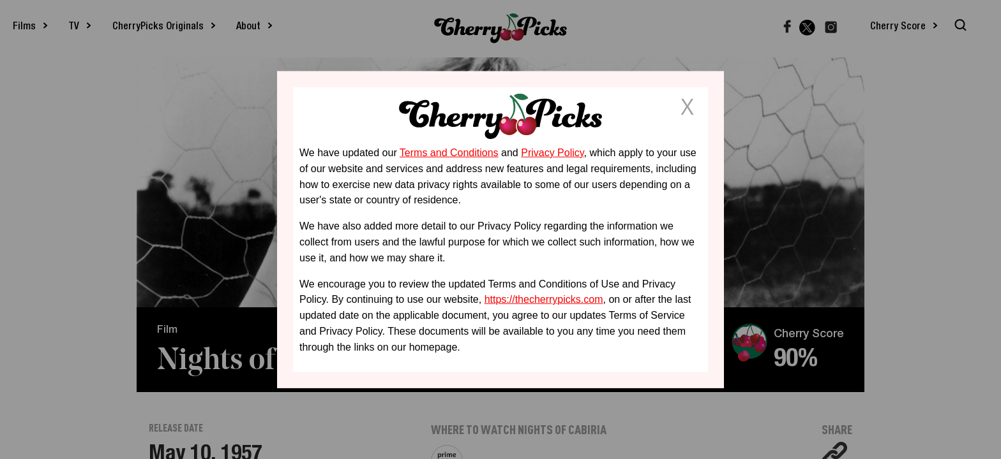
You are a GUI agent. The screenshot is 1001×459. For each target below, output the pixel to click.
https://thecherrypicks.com (544, 299)
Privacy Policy (552, 152)
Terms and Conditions (449, 152)
